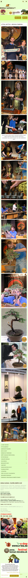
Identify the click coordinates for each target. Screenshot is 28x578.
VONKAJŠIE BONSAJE (14, 459)
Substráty (3, 465)
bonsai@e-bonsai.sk (5, 497)
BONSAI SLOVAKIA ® (7, 8)
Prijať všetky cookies (14, 575)
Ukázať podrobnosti (4, 575)
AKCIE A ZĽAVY (4, 451)
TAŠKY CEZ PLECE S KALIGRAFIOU (8, 473)
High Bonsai (4, 461)
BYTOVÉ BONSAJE (14, 457)
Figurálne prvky (5, 469)
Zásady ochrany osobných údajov (13, 572)
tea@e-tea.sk (12, 497)
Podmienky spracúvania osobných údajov (10, 477)
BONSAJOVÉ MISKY (14, 463)
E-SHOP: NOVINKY (5, 444)
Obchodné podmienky (6, 475)
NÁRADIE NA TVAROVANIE (14, 453)
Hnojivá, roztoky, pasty (6, 467)
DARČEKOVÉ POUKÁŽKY (6, 448)
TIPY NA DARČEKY (4, 446)
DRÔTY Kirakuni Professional (14, 455)
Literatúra (3, 471)
